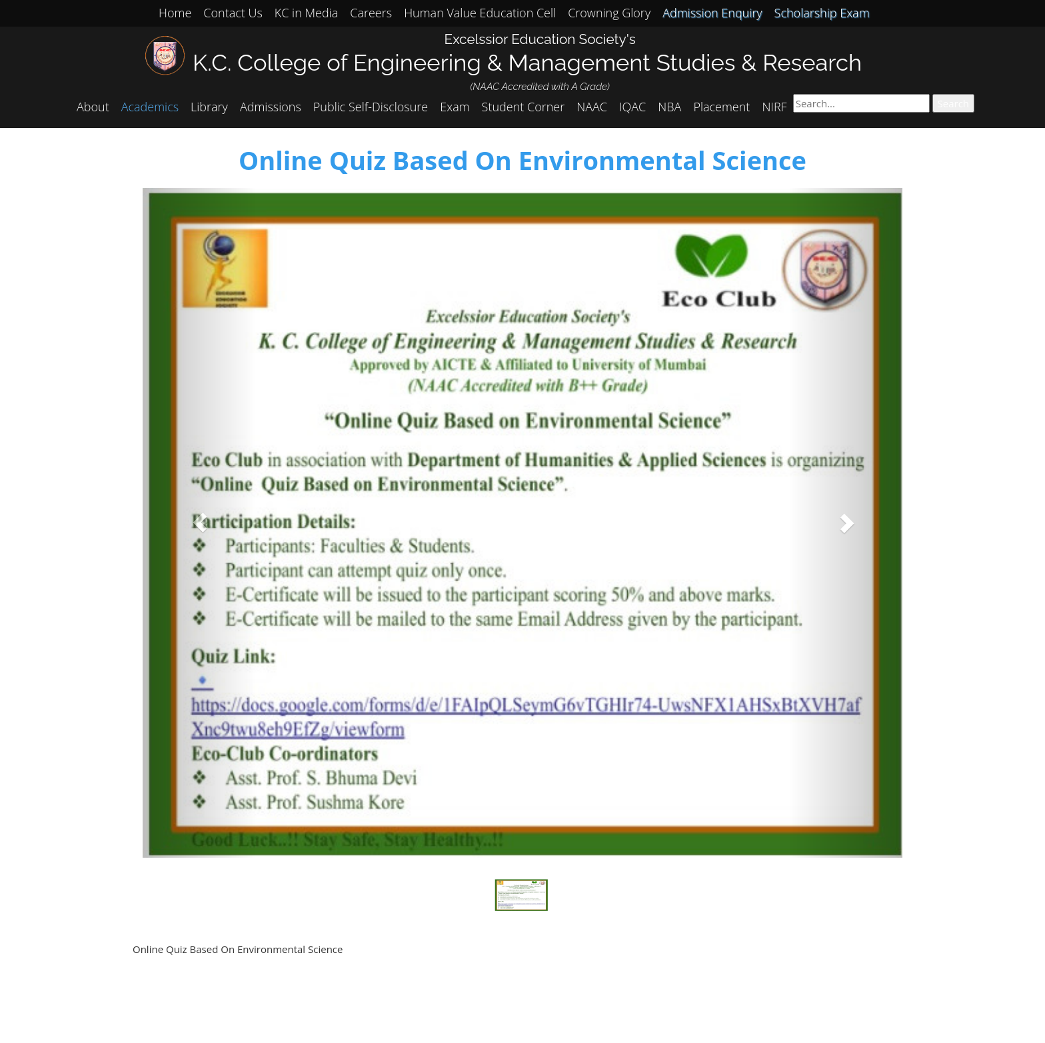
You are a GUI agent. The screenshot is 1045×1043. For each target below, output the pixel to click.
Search (954, 103)
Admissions (270, 107)
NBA (669, 107)
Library (209, 107)
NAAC (591, 107)
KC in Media (306, 13)
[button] (200, 523)
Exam (454, 107)
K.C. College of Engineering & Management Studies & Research (527, 62)
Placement (721, 107)
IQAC (632, 107)
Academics (150, 107)
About (93, 107)
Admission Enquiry (712, 13)
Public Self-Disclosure (370, 107)
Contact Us (233, 13)
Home (175, 13)
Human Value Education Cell (480, 13)
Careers (371, 13)
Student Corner (523, 107)
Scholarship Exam (822, 13)
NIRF (774, 107)
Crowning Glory (609, 13)
